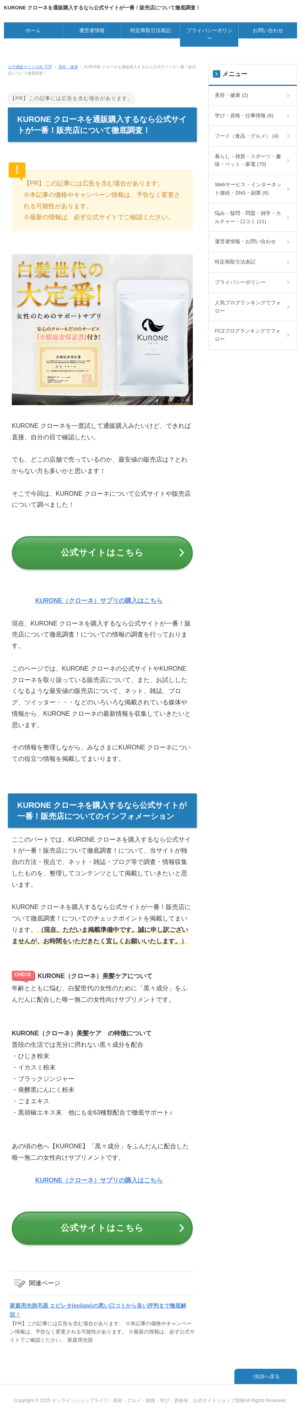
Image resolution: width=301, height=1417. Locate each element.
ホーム (33, 30)
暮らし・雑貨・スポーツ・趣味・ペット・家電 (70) (248, 160)
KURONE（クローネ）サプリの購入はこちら (99, 600)
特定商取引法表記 (150, 30)
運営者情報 (92, 30)
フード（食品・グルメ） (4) (247, 136)
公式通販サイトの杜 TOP (30, 67)
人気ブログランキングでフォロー (248, 307)
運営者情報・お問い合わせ (245, 241)
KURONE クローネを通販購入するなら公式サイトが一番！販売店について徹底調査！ (102, 8)
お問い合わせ (268, 30)
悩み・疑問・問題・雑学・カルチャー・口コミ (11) (248, 217)
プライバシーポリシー (209, 34)
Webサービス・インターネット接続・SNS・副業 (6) (248, 189)
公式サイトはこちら (102, 552)
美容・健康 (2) (231, 95)
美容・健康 (68, 67)
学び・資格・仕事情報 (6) (244, 115)
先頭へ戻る (267, 1376)
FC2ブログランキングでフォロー (248, 335)
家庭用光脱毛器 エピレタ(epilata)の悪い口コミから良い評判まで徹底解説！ (98, 1309)
